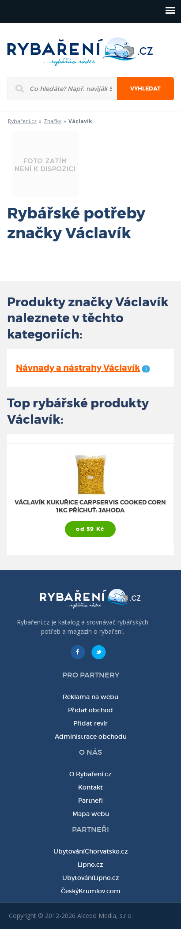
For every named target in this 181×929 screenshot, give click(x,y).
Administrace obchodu (91, 737)
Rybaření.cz (22, 121)
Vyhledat (145, 88)
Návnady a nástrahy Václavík (83, 367)
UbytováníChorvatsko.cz (90, 851)
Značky (52, 121)
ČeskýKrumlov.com (91, 891)
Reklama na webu (90, 697)
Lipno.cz (90, 865)
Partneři (90, 801)
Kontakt (90, 787)
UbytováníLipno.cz (90, 878)
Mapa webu (90, 814)
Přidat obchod (90, 710)
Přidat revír (90, 723)
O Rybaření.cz (90, 774)
